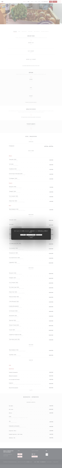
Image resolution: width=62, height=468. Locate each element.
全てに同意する (23, 234)
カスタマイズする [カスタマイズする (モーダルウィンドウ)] (39, 234)
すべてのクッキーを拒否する (31, 234)
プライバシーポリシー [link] (31, 236)
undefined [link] (31, 237)
